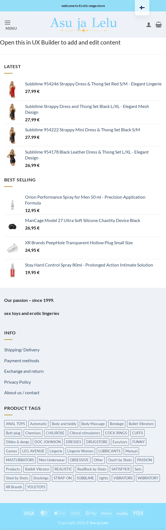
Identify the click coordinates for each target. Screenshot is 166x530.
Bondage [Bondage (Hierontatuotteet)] (117, 423)
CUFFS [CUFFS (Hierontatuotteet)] (137, 433)
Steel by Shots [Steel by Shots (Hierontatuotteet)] (17, 478)
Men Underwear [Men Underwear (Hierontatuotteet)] (52, 460)
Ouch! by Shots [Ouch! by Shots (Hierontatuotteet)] (120, 460)
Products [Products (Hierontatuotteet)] (13, 469)
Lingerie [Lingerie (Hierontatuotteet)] (55, 451)
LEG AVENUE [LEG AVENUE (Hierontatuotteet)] (33, 451)
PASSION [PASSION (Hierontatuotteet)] (144, 460)
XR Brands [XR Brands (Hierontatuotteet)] (14, 487)
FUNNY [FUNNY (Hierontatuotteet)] (138, 442)
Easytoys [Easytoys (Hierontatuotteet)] (120, 442)
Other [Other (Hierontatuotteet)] (98, 460)
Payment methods (21, 360)
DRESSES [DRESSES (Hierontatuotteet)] (73, 442)
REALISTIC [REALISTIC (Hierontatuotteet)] (63, 469)
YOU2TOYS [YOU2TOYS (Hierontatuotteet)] (36, 487)
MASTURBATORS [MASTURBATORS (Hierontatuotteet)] (20, 460)
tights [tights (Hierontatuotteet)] (103, 478)
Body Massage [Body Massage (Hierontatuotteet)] (93, 423)
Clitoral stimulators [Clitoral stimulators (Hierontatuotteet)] (85, 433)
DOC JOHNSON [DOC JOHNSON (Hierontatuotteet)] (47, 442)
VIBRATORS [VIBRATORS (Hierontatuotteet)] (123, 478)
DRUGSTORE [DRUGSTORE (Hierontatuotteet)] (97, 442)
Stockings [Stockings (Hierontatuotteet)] (41, 478)
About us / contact (21, 392)
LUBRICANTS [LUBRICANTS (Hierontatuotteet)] (109, 451)
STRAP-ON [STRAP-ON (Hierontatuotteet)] (63, 478)
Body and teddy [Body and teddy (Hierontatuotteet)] (64, 423)
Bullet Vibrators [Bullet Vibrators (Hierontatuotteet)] (141, 423)
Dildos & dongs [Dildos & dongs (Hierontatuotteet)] (17, 442)
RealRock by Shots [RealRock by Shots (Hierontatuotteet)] (91, 469)
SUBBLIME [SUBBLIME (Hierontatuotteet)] (85, 478)
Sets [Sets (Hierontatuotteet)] (138, 469)
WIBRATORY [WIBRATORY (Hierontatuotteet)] (148, 478)
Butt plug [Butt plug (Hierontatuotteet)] (13, 433)
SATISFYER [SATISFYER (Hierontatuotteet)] (121, 469)
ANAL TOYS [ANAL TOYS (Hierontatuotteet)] (15, 423)
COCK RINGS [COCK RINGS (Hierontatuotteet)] (116, 433)
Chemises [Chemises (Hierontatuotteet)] (33, 433)
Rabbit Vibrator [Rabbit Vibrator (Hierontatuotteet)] (37, 469)
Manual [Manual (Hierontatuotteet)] (131, 451)
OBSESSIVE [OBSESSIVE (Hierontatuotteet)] (79, 460)
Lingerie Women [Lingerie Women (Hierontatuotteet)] (80, 451)
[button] (10, 25)
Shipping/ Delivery (21, 349)
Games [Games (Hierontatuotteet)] (11, 451)
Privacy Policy (17, 381)
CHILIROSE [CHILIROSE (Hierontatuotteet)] (55, 433)
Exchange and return (24, 371)
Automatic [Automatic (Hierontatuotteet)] (38, 423)
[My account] (149, 24)
